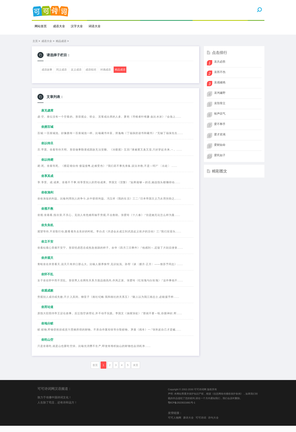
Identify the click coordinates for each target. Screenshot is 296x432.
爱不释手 (219, 130)
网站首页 (41, 26)
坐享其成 (47, 182)
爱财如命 (219, 151)
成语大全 (59, 26)
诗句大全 (213, 423)
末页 (135, 371)
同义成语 (61, 76)
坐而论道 (47, 313)
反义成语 (76, 76)
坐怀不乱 (47, 280)
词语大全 (95, 26)
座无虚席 (47, 116)
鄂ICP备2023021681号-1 (181, 408)
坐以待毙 (47, 166)
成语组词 (90, 76)
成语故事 (47, 76)
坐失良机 (47, 231)
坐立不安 (47, 247)
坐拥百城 (47, 133)
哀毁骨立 (219, 109)
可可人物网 (174, 423)
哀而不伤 (219, 78)
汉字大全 (77, 26)
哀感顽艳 (219, 88)
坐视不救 (47, 215)
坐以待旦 (47, 149)
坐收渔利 (47, 198)
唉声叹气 (219, 119)
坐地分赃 (47, 329)
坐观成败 (47, 297)
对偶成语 (105, 76)
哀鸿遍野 (219, 99)
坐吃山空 (47, 345)
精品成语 (61, 47)
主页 (35, 47)
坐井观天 (47, 264)
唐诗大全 (188, 423)
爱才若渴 (219, 140)
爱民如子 (219, 161)
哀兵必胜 (219, 67)
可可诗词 (201, 423)
